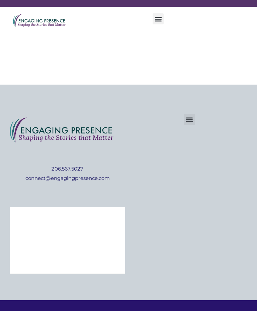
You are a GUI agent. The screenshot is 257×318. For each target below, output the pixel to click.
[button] (158, 18)
